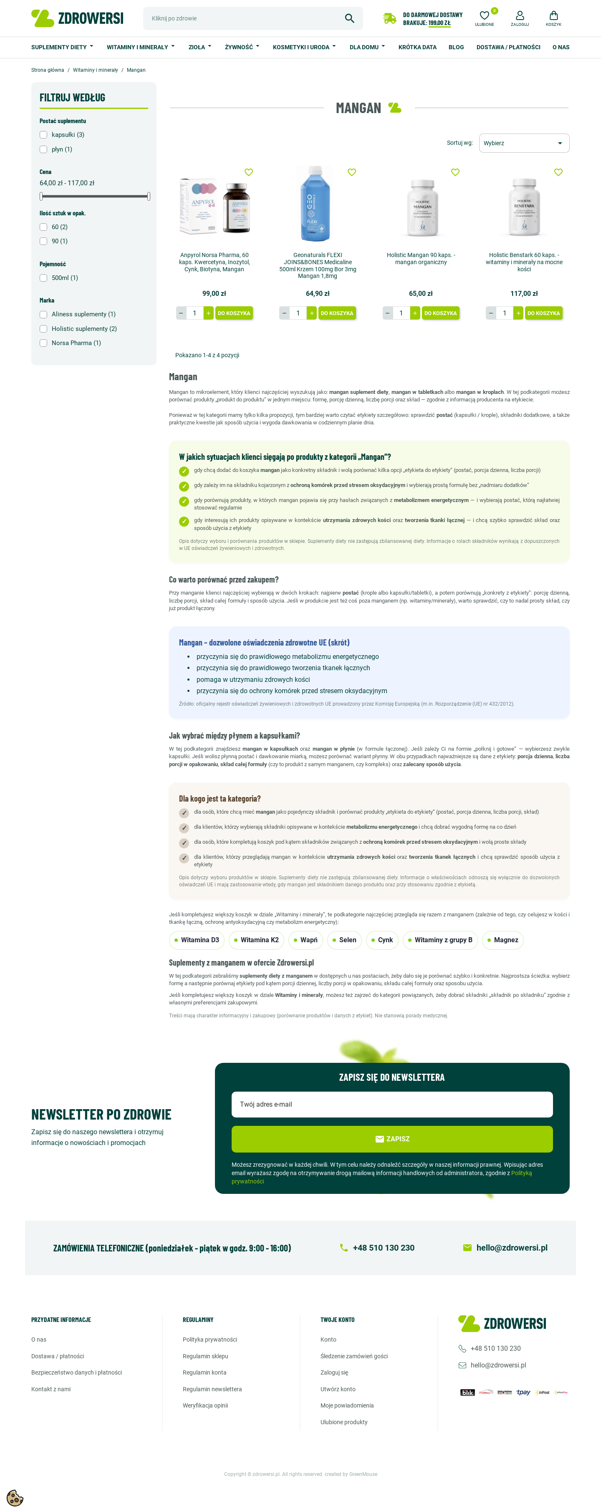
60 (60, 227)
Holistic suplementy (84, 329)
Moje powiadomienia (347, 1405)
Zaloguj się (334, 1372)
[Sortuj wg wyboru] (524, 143)
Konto (328, 1339)
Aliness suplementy (84, 314)
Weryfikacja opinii (205, 1405)
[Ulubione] (484, 17)
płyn (62, 149)
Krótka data (418, 47)
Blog (456, 47)
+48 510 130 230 (496, 1348)
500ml (65, 278)
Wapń (306, 940)
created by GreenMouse (351, 1474)
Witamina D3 (196, 940)
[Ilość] (195, 313)
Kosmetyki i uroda (302, 47)
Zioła (197, 47)
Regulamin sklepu (205, 1356)
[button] (520, 17)
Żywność (239, 47)
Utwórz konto (338, 1389)
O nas (561, 47)
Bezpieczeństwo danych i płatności (76, 1372)
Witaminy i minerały (138, 47)
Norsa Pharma (76, 343)
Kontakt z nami (51, 1389)
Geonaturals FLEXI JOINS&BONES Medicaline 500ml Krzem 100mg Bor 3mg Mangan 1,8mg (317, 265)
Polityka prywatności (210, 1339)
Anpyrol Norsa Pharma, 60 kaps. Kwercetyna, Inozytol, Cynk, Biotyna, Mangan (214, 262)
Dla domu (365, 47)
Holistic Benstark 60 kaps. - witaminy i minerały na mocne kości (524, 262)
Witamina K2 (256, 940)
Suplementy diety (59, 47)
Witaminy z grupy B (440, 940)
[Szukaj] (253, 18)
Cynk (382, 940)
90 (60, 241)
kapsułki (68, 135)
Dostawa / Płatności (508, 47)
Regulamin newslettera (212, 1389)
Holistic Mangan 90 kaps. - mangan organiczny (421, 258)
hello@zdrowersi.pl (498, 1365)
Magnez (502, 940)
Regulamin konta (205, 1372)
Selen (344, 940)
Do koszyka (234, 313)
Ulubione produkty (344, 1422)
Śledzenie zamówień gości (354, 1356)
